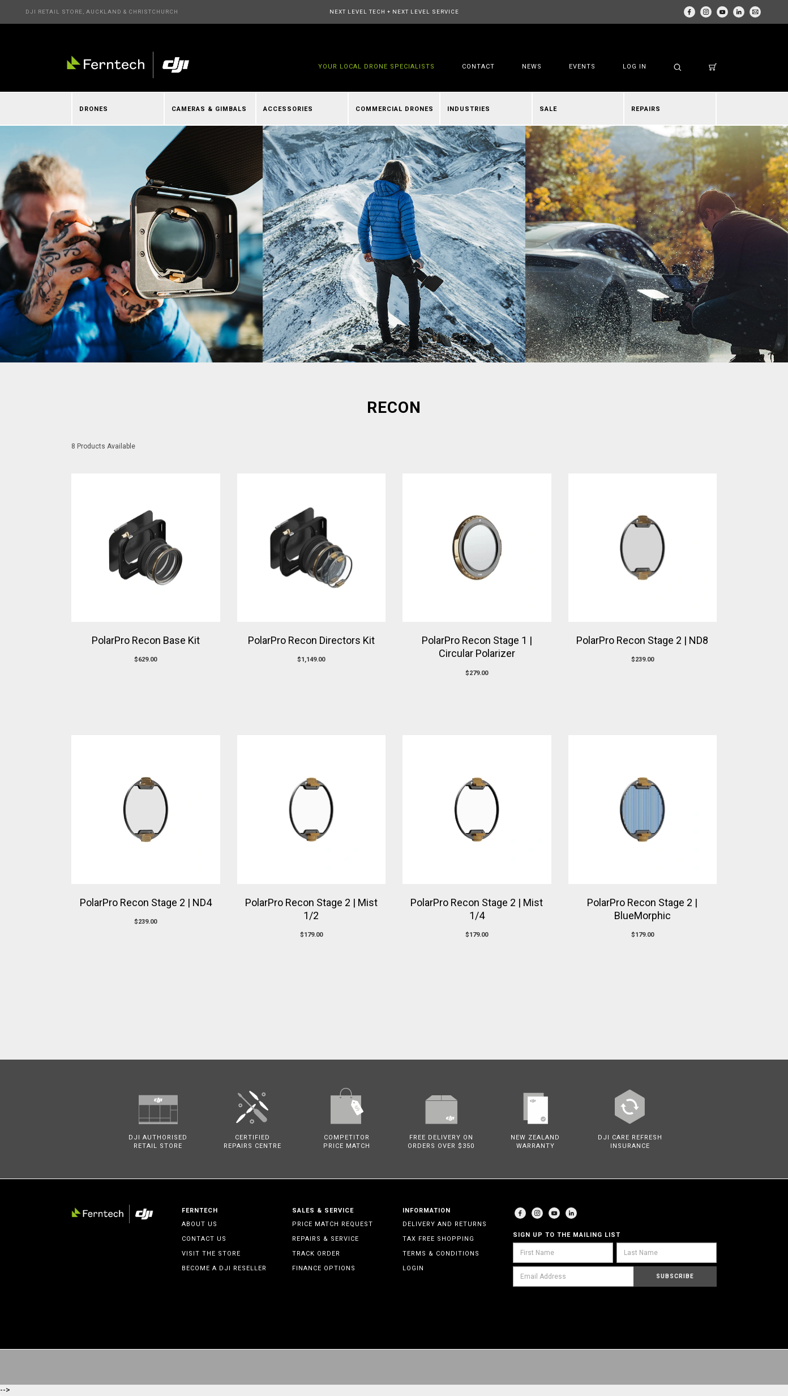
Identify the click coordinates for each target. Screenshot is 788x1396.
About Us (199, 1224)
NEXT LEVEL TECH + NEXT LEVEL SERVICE (394, 11)
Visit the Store (211, 1253)
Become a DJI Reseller (224, 1268)
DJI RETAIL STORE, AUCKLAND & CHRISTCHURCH (101, 11)
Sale (548, 109)
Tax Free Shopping (438, 1239)
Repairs (646, 109)
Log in (634, 66)
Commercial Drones (395, 109)
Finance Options (324, 1268)
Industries (468, 109)
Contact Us (204, 1239)
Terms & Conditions (440, 1253)
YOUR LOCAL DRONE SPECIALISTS (376, 66)
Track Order (316, 1253)
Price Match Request (332, 1224)
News (532, 66)
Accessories (288, 109)
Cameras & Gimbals (209, 109)
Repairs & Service (325, 1239)
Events (582, 66)
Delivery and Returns (444, 1224)
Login (413, 1268)
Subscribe (675, 1276)
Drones (93, 109)
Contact (478, 66)
